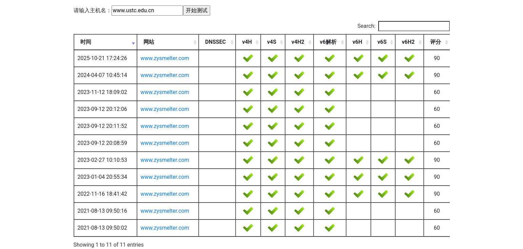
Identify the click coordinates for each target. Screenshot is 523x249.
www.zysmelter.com (165, 58)
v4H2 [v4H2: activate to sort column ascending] (297, 42)
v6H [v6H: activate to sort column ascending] (357, 42)
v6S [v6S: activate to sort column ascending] (381, 42)
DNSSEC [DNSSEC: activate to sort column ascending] (215, 42)
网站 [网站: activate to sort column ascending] (148, 42)
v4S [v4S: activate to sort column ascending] (271, 42)
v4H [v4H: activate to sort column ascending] (247, 42)
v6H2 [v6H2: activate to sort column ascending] (408, 42)
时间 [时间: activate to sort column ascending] (85, 42)
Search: (403, 26)
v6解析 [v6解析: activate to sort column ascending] (328, 42)
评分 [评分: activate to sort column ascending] (435, 42)
